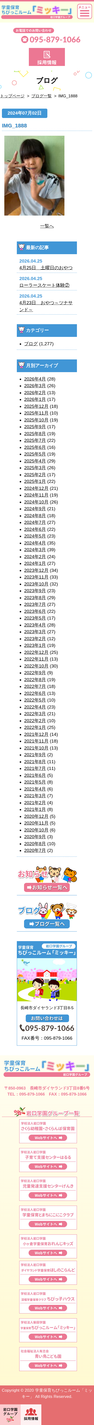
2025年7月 (35, 440)
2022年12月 (36, 652)
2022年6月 (35, 693)
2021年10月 (36, 748)
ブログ (31, 343)
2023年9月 (35, 590)
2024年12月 (36, 488)
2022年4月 (35, 707)
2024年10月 (36, 501)
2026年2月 (35, 392)
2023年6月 (35, 611)
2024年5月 (35, 536)
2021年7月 (35, 768)
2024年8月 (35, 515)
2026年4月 (35, 378)
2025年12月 (36, 406)
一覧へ (47, 226)
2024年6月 (35, 529)
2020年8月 (35, 843)
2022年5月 (35, 700)
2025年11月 (36, 413)
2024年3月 (35, 549)
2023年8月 (35, 597)
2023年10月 (36, 583)
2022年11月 (36, 659)
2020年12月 (36, 816)
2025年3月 (35, 467)
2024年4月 (35, 542)
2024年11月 (36, 495)
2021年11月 (36, 741)
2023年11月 (36, 577)
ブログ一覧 (41, 96)
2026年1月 (35, 399)
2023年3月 (35, 631)
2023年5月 (35, 618)
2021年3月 (35, 795)
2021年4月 (35, 789)
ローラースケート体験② (44, 285)
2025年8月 (35, 433)
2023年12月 (36, 570)
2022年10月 (36, 666)
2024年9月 (35, 508)
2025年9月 (35, 426)
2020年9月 (35, 836)
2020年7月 (35, 850)
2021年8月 (35, 761)
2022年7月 (35, 686)
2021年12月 (36, 734)
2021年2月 (35, 802)
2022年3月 (35, 713)
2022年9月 (35, 672)
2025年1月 (35, 481)
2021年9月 (35, 754)
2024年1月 (35, 563)
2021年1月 (35, 809)
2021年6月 (35, 775)
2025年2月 (35, 474)
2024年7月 (35, 522)
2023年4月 (35, 624)
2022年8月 (35, 679)
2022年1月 (35, 727)
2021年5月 (35, 782)
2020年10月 (36, 830)
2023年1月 (35, 645)
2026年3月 (35, 385)
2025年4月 (35, 460)
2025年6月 (35, 447)
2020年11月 (36, 823)
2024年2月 (35, 556)
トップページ (12, 96)
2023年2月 (35, 638)
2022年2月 (35, 720)
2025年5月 (35, 454)
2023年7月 (35, 604)
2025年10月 (36, 419)
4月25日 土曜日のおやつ (46, 267)
